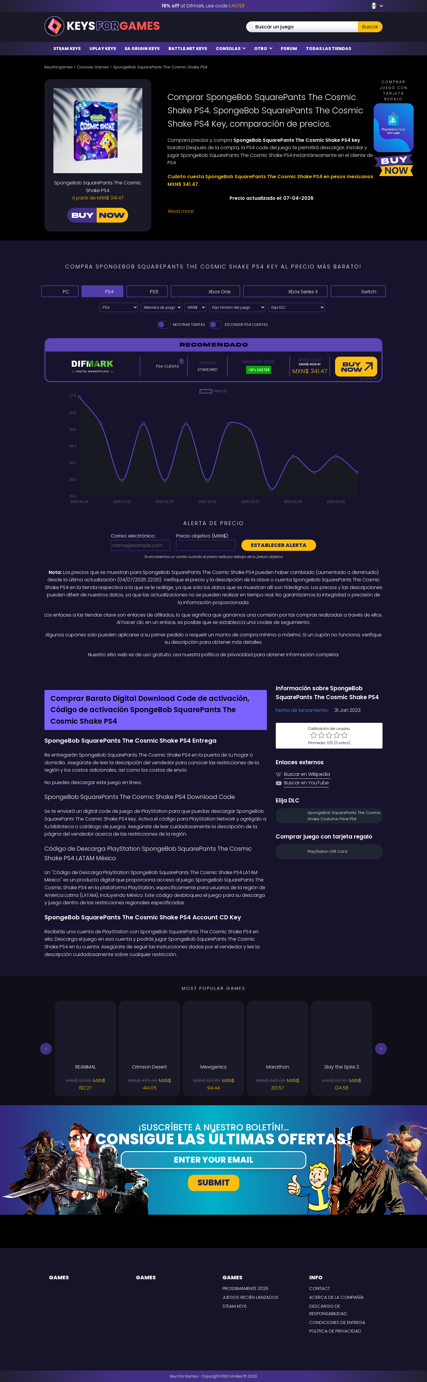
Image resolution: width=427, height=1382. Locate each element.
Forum (289, 49)
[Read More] (271, 211)
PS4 (102, 291)
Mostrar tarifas (180, 324)
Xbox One (205, 291)
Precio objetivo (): (202, 535)
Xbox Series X (285, 291)
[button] (46, 1049)
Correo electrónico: (133, 535)
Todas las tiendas (328, 49)
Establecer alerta (279, 545)
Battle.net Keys (187, 49)
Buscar (370, 26)
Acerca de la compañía (336, 1297)
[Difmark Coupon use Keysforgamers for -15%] (213, 671)
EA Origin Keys (142, 49)
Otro (263, 49)
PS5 (147, 291)
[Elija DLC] (296, 307)
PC (60, 291)
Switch (358, 291)
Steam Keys (67, 49)
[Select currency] (195, 307)
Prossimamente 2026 (245, 1288)
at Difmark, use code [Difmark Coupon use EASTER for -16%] (203, 5)
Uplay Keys (103, 49)
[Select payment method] (161, 307)
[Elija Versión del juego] (237, 307)
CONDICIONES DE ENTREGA (337, 1322)
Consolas (231, 49)
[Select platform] (119, 307)
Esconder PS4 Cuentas (238, 324)
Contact (319, 1288)
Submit (213, 1182)
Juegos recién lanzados (250, 1297)
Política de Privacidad (335, 1331)
